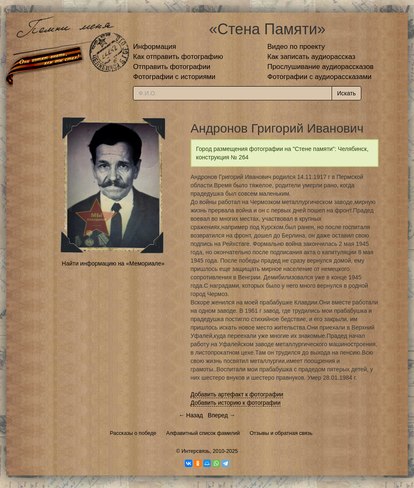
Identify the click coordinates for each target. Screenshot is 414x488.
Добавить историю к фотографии (236, 402)
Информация (154, 47)
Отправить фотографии (171, 67)
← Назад (191, 415)
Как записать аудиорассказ (311, 57)
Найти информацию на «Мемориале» (113, 263)
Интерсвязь (195, 451)
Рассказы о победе (133, 433)
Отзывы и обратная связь (281, 433)
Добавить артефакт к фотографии (237, 394)
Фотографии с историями (174, 77)
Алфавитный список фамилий (203, 433)
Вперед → (221, 415)
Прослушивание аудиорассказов (320, 67)
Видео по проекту (296, 47)
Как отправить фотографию (178, 57)
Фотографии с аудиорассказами (319, 77)
